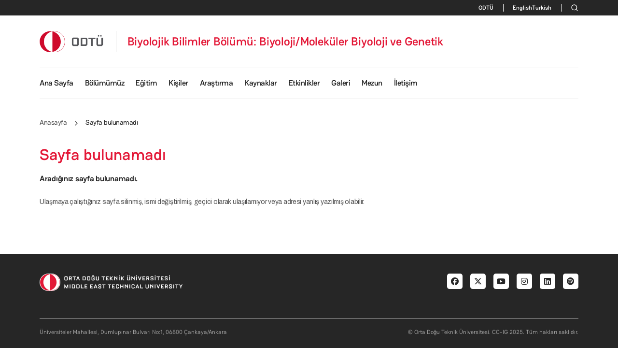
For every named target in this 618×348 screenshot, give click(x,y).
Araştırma (216, 83)
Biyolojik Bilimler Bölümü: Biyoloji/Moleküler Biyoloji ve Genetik (285, 41)
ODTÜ (485, 8)
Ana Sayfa (56, 83)
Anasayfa (53, 122)
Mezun (372, 83)
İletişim (406, 83)
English (522, 8)
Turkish (541, 8)
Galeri (340, 83)
